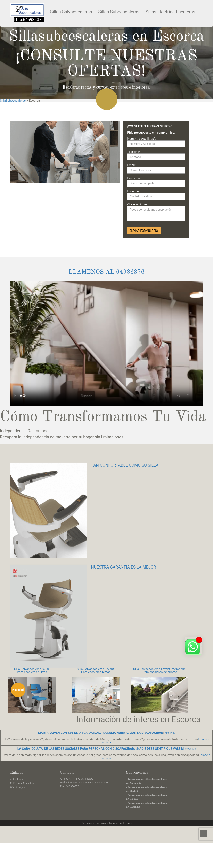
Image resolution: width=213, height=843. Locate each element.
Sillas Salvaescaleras (71, 11)
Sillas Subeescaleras (118, 11)
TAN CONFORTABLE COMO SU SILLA (124, 465)
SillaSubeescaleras (13, 101)
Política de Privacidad (22, 783)
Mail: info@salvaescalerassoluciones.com (84, 782)
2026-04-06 (170, 733)
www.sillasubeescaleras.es (116, 823)
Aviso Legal (17, 779)
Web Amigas (17, 787)
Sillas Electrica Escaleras (170, 11)
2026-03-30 (190, 749)
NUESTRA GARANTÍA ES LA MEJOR (123, 567)
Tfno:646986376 (29, 19)
